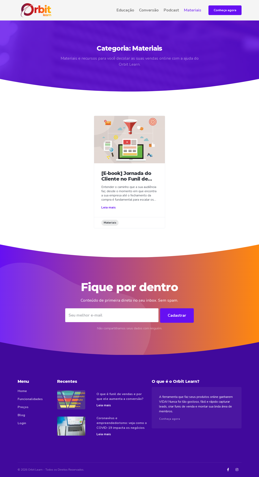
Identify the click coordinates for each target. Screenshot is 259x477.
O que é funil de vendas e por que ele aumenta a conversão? (119, 396)
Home (22, 391)
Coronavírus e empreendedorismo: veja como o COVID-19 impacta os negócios (121, 423)
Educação (125, 10)
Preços (23, 407)
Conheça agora (225, 10)
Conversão (149, 10)
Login (22, 423)
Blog (21, 415)
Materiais (192, 10)
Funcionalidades (30, 399)
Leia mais (108, 207)
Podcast (171, 10)
